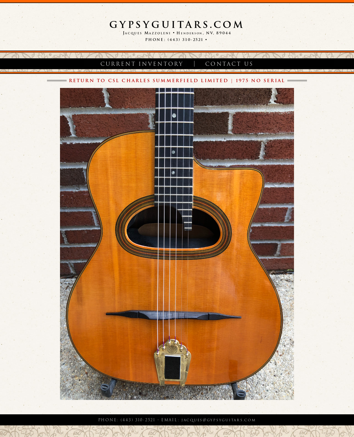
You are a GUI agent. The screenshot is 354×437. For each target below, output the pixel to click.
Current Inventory (142, 64)
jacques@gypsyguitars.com (218, 420)
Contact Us (229, 64)
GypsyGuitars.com (177, 24)
